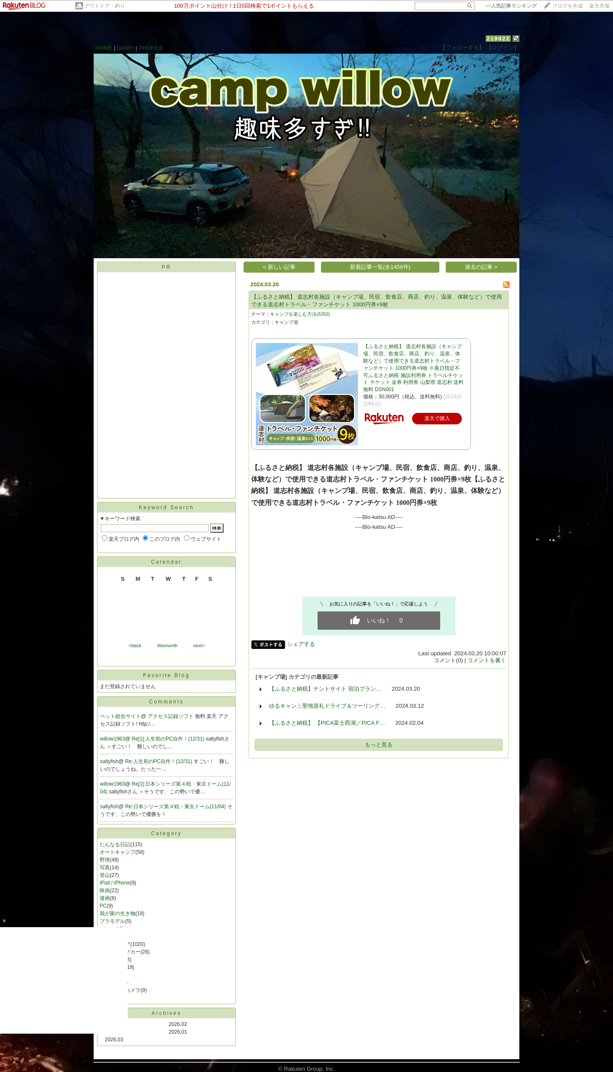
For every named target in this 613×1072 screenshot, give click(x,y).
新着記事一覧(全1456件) (380, 267)
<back (135, 645)
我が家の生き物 (117, 913)
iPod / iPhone (115, 883)
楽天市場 (599, 6)
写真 (105, 867)
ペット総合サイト (120, 716)
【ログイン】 (502, 47)
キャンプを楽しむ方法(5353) (300, 314)
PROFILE (151, 48)
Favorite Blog (166, 675)
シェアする (301, 644)
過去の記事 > (481, 267)
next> (199, 645)
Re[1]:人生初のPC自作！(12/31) (169, 739)
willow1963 (112, 739)
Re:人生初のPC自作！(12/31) (159, 761)
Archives (166, 1013)
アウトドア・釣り (104, 6)
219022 (498, 38)
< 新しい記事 (279, 267)
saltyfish (109, 761)
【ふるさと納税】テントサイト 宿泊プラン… (325, 689)
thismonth (167, 645)
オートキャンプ (117, 852)
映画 (105, 890)
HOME (103, 48)
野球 (105, 860)
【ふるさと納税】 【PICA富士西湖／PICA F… (327, 723)
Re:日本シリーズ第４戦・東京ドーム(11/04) (176, 807)
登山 (105, 875)
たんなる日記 (115, 844)
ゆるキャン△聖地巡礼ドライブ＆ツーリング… (327, 706)
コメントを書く (486, 660)
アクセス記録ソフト (171, 716)
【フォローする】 (462, 47)
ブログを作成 (567, 6)
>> (511, 6)
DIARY (125, 48)
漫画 (105, 898)
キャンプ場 (286, 322)
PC (103, 906)
